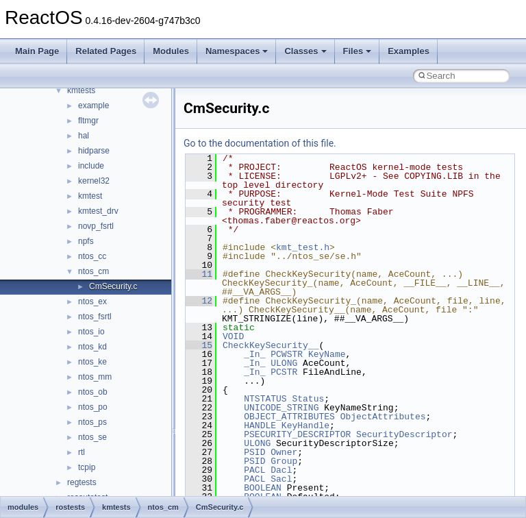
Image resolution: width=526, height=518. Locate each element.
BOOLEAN (262, 488)
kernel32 (94, 181)
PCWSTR (287, 354)
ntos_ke (92, 362)
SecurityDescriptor (404, 434)
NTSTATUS (265, 399)
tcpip (86, 467)
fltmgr (88, 120)
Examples (408, 51)
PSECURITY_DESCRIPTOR (297, 434)
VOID (233, 336)
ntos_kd (92, 347)
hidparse (94, 151)
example (93, 105)
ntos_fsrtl (95, 316)
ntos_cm (93, 271)
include (91, 166)
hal (83, 135)
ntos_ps (92, 422)
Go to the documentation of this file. (260, 143)
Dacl (281, 470)
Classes (305, 51)
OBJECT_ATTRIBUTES (289, 416)
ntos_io (91, 331)
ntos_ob (93, 392)
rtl (81, 452)
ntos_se (92, 437)
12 (199, 301)
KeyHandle (305, 425)
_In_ (254, 354)
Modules (171, 51)
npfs (86, 241)
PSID (254, 452)
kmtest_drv (98, 211)
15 (199, 345)
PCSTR (284, 372)
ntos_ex (92, 301)
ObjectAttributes (383, 416)
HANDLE (260, 425)
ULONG (284, 363)
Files (357, 51)
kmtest (90, 196)
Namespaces (236, 51)
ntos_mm (95, 377)
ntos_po (93, 407)
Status (308, 399)
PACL (254, 470)
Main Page (37, 51)
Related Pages (105, 51)
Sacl (281, 479)
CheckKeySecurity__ (270, 345)
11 (199, 274)
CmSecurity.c (113, 286)
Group (284, 461)
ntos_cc (92, 256)
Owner (284, 452)
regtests (82, 482)
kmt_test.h (302, 247)
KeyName (327, 354)
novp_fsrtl (96, 226)
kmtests (81, 90)
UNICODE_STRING (281, 408)
